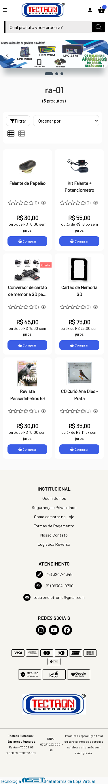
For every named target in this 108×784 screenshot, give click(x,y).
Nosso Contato (54, 535)
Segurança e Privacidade (54, 507)
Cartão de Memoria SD (79, 290)
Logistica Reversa (54, 544)
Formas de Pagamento (54, 525)
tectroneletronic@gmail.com (54, 597)
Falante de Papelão (27, 183)
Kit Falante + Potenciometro (79, 186)
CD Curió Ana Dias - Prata (79, 394)
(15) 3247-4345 (54, 574)
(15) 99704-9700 (54, 585)
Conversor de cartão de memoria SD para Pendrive (27, 291)
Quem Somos (54, 498)
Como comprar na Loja (54, 516)
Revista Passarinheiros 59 (27, 394)
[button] (49, 73)
